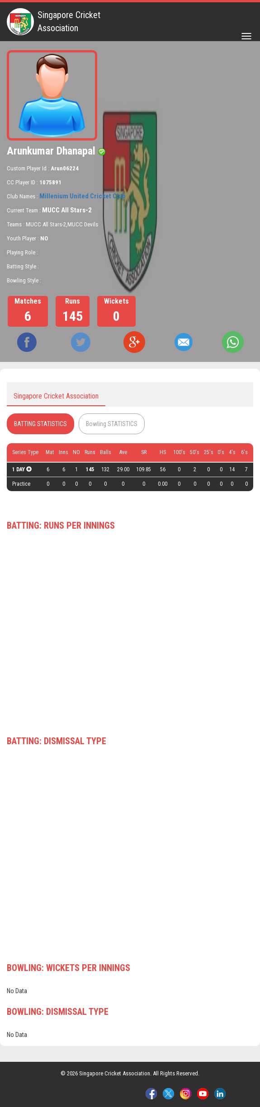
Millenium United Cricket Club (82, 196)
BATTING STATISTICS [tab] (40, 423)
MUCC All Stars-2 (67, 210)
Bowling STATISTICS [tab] (111, 423)
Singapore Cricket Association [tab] (56, 396)
